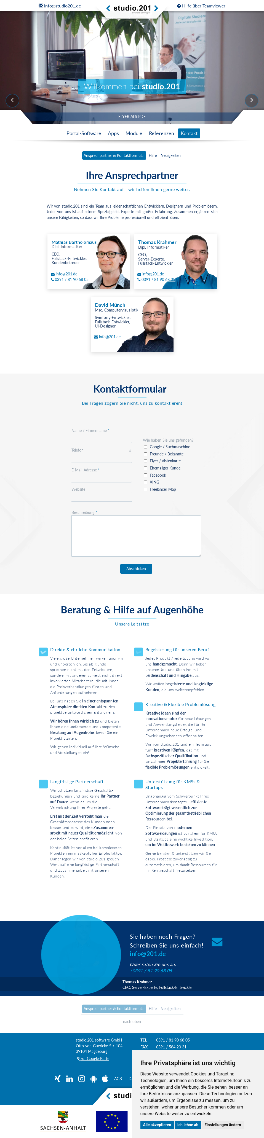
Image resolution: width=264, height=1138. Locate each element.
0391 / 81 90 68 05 (173, 1040)
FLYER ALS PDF (132, 116)
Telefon (101, 450)
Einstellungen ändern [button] (222, 1125)
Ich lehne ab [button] (187, 1125)
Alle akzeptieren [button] (157, 1125)
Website (78, 489)
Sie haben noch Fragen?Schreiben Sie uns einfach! (166, 945)
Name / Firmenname (90, 430)
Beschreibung (84, 512)
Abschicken (136, 568)
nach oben (132, 1021)
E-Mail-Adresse (85, 470)
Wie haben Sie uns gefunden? (168, 440)
